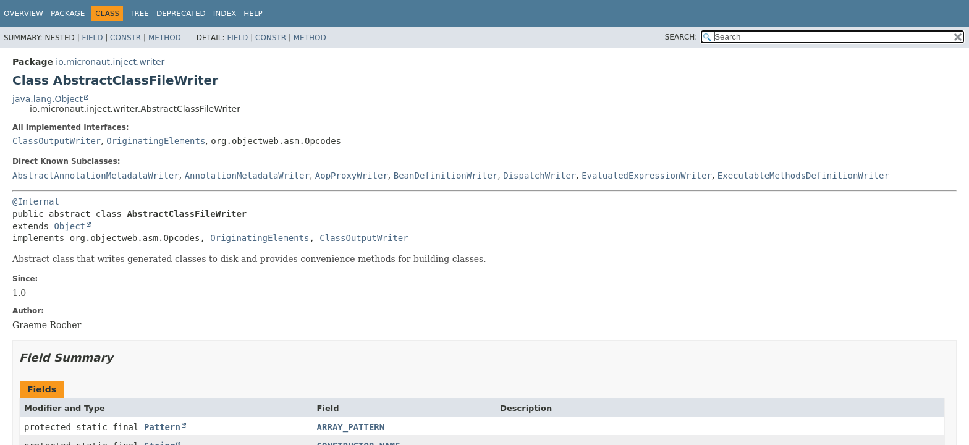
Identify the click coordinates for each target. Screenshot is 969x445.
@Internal (35, 201)
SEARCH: (681, 37)
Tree (139, 13)
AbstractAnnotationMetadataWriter (95, 175)
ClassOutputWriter (56, 141)
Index (225, 13)
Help (253, 13)
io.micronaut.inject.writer (110, 62)
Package (68, 13)
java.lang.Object (47, 99)
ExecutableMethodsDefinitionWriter (803, 175)
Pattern (162, 427)
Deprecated (181, 13)
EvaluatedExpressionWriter (647, 175)
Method (164, 37)
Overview (23, 13)
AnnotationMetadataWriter (247, 175)
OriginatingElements (155, 141)
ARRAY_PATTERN (351, 427)
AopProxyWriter (351, 175)
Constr (125, 37)
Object (69, 226)
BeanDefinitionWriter (446, 175)
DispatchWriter (539, 175)
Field (92, 37)
